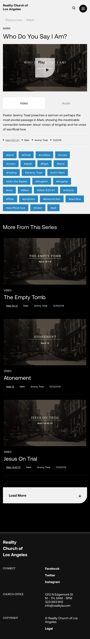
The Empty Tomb (25, 297)
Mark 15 (10, 386)
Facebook (52, 568)
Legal (49, 628)
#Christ (26, 159)
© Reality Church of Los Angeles (61, 620)
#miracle (68, 194)
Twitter (50, 575)
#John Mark (57, 177)
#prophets (28, 203)
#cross (62, 159)
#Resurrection (51, 203)
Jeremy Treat (40, 305)
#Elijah (44, 168)
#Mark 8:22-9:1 (46, 194)
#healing (11, 177)
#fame (61, 168)
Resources (13, 20)
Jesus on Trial (20, 458)
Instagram (52, 582)
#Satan (37, 212)
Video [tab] (24, 103)
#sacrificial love (15, 212)
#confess (44, 159)
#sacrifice (75, 203)
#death (28, 168)
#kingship (62, 185)
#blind (10, 159)
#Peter (10, 203)
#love (9, 194)
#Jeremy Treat (33, 177)
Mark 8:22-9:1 (12, 140)
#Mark (25, 194)
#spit (53, 212)
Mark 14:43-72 (13, 467)
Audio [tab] (66, 103)
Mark (30, 20)
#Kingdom (41, 185)
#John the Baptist (16, 185)
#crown (10, 168)
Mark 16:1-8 (12, 305)
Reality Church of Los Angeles (15, 7)
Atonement (17, 378)
